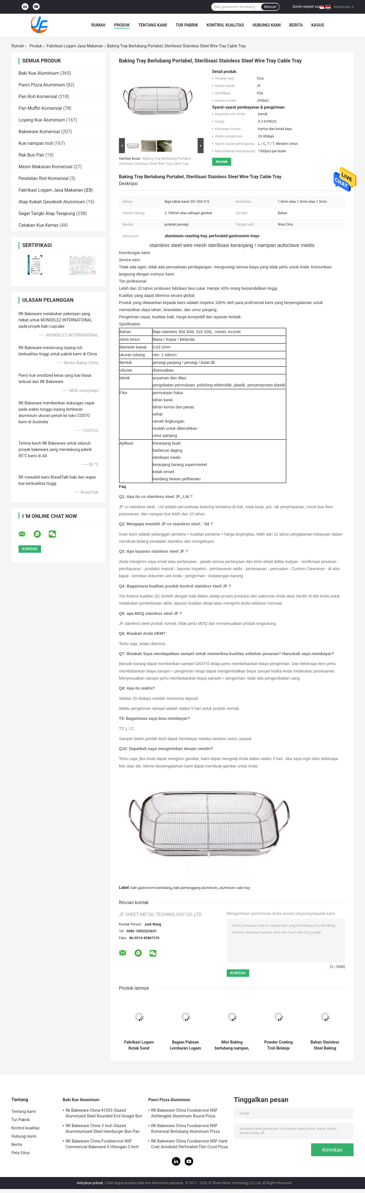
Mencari (270, 7)
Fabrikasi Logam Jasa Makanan (75, 46)
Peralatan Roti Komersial (43, 178)
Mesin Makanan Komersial (45, 166)
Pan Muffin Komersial (40, 108)
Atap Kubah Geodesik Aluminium (52, 201)
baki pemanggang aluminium (195, 888)
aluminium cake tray (235, 888)
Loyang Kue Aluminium (42, 120)
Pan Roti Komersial (38, 96)
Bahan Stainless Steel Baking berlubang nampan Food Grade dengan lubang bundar (325, 1045)
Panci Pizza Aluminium (42, 85)
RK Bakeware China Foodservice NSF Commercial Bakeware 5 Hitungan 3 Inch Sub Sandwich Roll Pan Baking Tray (102, 1145)
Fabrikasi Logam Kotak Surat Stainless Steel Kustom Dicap (139, 1045)
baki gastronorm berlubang (151, 888)
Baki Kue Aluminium (39, 73)
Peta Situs (20, 1153)
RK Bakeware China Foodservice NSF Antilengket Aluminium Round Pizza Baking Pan (184, 1114)
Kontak (222, 161)
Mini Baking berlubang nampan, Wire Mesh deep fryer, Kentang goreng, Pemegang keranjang (232, 1045)
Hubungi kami (267, 25)
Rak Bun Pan (31, 155)
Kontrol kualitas (225, 25)
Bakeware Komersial (39, 131)
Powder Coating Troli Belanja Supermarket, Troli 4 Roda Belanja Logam (278, 1045)
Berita (296, 25)
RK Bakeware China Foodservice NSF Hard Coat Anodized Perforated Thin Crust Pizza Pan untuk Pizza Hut (189, 1145)
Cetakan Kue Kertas (38, 225)
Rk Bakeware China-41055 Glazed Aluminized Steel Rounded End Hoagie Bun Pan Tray (104, 1114)
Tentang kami (152, 25)
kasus (317, 25)
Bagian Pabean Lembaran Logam (185, 1045)
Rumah (98, 25)
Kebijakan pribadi (90, 1183)
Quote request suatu (308, 7)
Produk (122, 25)
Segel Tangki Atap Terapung (47, 213)
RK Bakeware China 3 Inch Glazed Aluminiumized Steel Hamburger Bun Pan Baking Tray (103, 1129)
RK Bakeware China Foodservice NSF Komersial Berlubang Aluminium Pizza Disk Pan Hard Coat (185, 1129)
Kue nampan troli (36, 143)
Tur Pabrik (187, 25)
